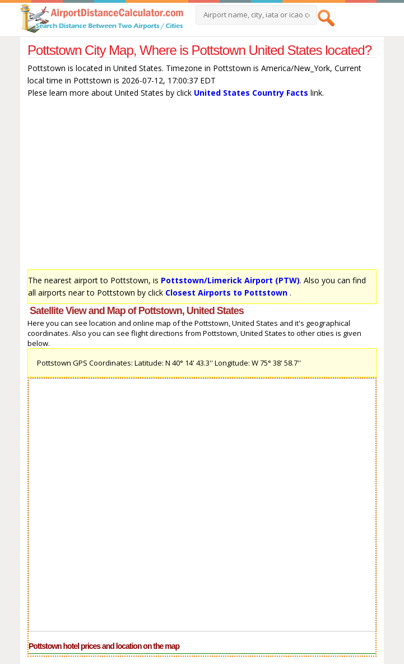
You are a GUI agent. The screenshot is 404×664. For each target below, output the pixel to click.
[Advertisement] (202, 186)
